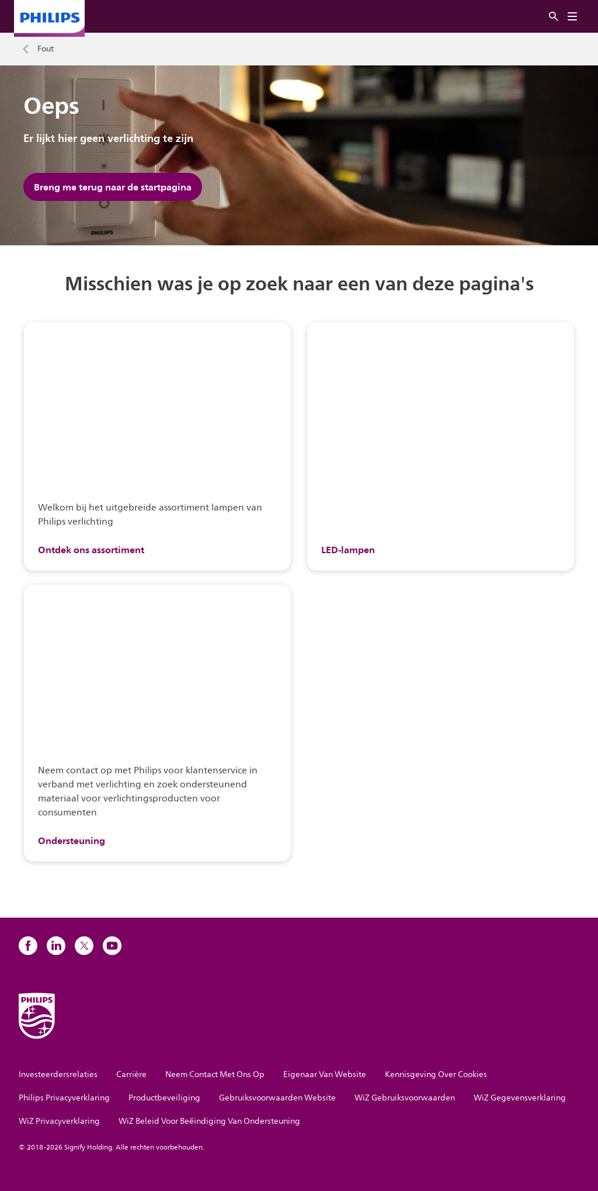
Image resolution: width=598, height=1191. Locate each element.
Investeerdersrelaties (58, 1074)
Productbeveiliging (164, 1098)
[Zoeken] (554, 16)
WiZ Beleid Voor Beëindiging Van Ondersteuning (209, 1121)
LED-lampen (348, 550)
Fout (45, 49)
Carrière (131, 1074)
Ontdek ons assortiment (91, 550)
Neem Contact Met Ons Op (215, 1074)
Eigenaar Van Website (324, 1074)
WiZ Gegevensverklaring (520, 1098)
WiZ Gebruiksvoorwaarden (404, 1098)
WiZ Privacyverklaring (59, 1121)
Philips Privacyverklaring (64, 1098)
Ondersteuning (71, 841)
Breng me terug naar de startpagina (113, 187)
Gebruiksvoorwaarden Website (277, 1098)
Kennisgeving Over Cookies (436, 1074)
